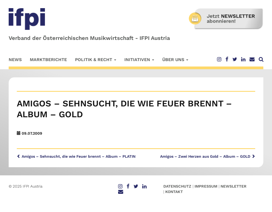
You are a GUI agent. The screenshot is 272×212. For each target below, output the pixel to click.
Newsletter (234, 186)
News (15, 59)
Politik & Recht (95, 59)
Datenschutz (177, 186)
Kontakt (174, 191)
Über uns (175, 59)
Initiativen (139, 59)
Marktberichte (48, 59)
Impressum (206, 186)
